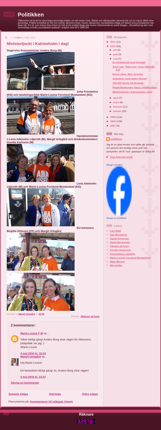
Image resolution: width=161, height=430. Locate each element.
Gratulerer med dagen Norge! (129, 78)
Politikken (31, 14)
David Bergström (120, 242)
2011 (113, 41)
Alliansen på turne (90, 316)
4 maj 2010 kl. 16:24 (33, 353)
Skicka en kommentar (25, 382)
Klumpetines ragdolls (122, 254)
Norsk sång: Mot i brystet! (127, 74)
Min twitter (116, 265)
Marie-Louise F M (31, 333)
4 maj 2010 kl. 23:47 (33, 376)
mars (116, 102)
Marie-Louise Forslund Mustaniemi (130, 257)
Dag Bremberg (118, 234)
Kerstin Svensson (120, 249)
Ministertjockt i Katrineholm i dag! (132, 91)
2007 (113, 125)
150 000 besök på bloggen (127, 83)
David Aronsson (119, 238)
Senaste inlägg (18, 394)
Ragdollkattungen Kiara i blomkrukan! (134, 87)
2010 (113, 46)
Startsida (55, 394)
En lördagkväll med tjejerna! (129, 62)
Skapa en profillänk (116, 218)
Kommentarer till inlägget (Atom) (51, 401)
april (116, 97)
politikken (116, 139)
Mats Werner (117, 261)
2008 (113, 121)
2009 (113, 117)
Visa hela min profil (121, 157)
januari (117, 111)
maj (115, 58)
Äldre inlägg (90, 394)
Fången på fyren (119, 246)
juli (115, 49)
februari (118, 106)
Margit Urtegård (30, 356)
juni (115, 54)
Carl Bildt (115, 230)
